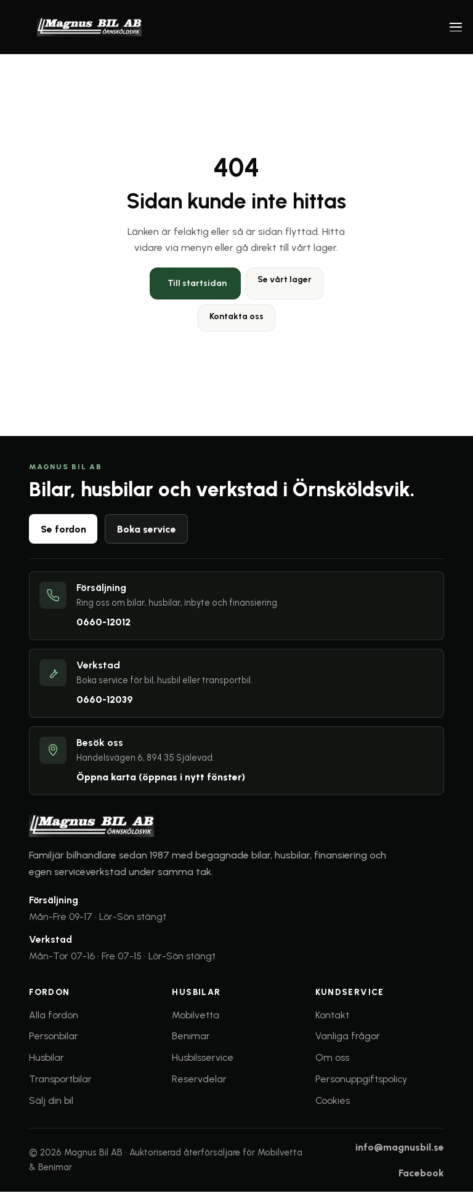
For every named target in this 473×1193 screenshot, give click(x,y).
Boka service (147, 529)
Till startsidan (197, 283)
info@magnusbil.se (399, 1148)
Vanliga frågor (347, 1037)
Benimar (191, 1037)
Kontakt (332, 1015)
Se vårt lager (284, 279)
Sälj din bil (51, 1101)
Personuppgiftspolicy (361, 1079)
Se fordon (63, 529)
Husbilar (46, 1058)
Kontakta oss (236, 316)
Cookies (332, 1101)
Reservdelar (199, 1079)
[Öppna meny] (455, 27)
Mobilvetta (195, 1015)
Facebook (421, 1173)
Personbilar (53, 1037)
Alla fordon (53, 1015)
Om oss (332, 1058)
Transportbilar (60, 1079)
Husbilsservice (202, 1058)
